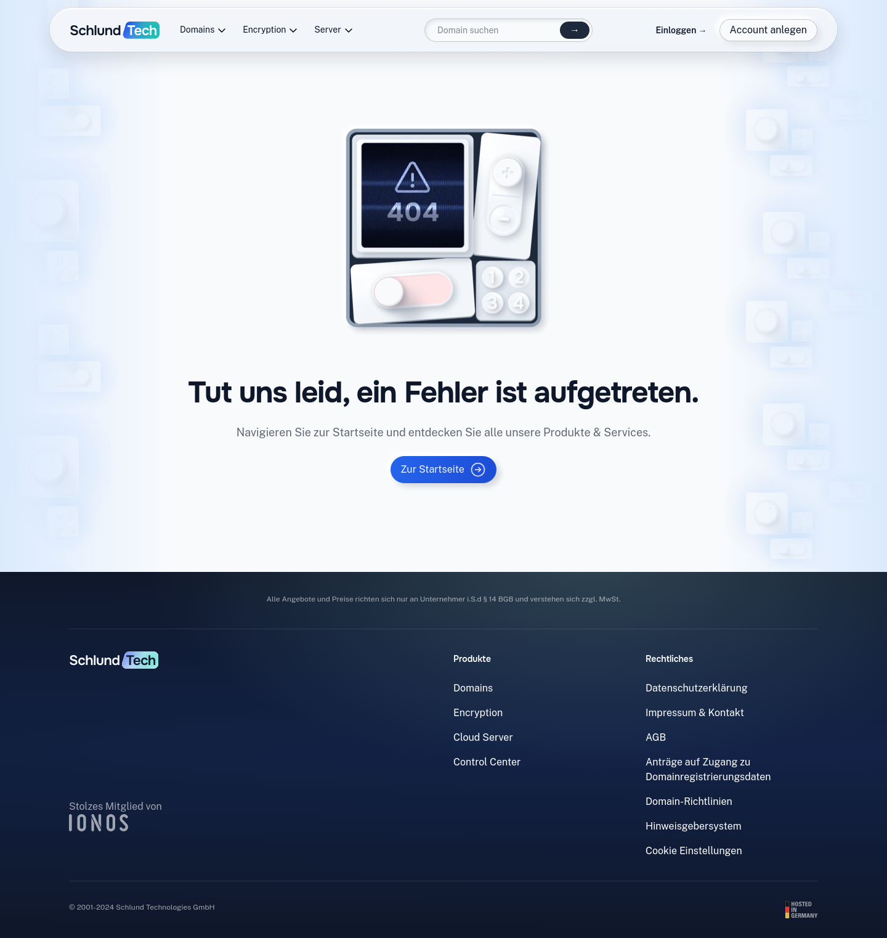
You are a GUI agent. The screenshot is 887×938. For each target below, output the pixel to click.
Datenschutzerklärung (697, 688)
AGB (656, 737)
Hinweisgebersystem (694, 826)
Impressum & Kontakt (695, 713)
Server (333, 30)
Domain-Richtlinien (689, 801)
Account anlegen (768, 30)
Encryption (270, 30)
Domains (203, 30)
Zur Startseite (443, 469)
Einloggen (681, 30)
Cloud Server (483, 737)
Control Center (486, 762)
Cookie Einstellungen (694, 851)
